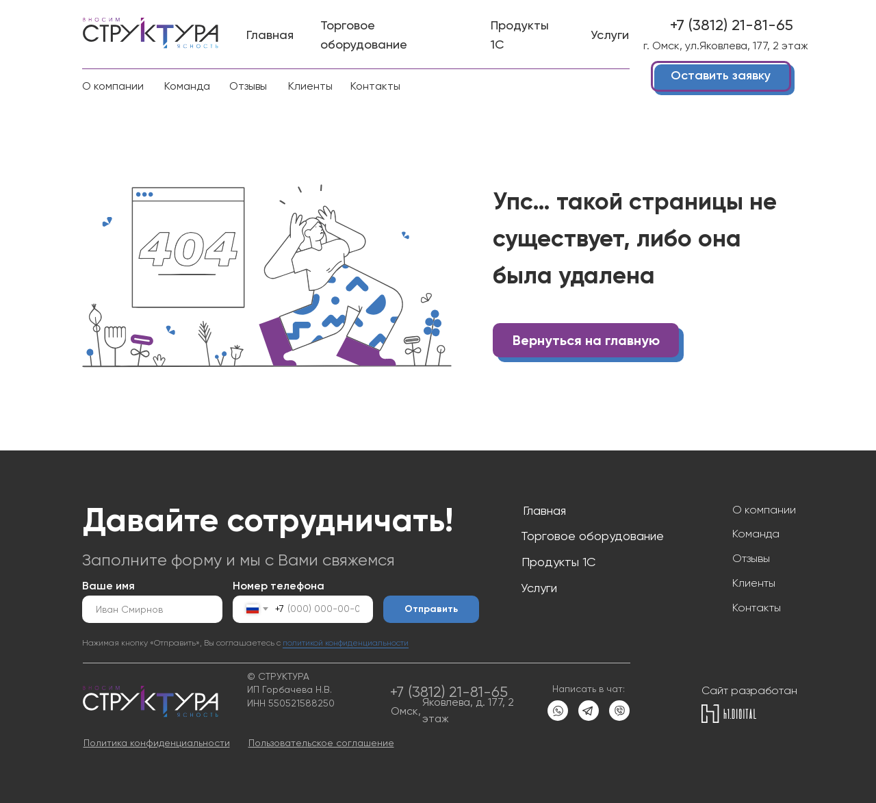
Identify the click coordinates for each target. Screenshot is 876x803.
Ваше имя (108, 585)
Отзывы (751, 558)
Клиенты (753, 582)
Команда (756, 533)
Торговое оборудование (592, 535)
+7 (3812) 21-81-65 (731, 25)
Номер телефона (278, 585)
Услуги (539, 588)
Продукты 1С (558, 562)
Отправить (431, 609)
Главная (544, 510)
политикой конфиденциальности (346, 643)
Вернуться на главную (586, 340)
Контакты (756, 607)
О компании (764, 509)
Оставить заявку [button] (721, 75)
